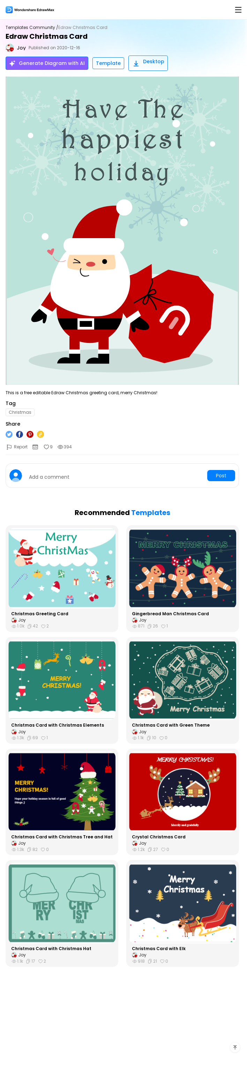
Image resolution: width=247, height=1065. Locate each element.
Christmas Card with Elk (159, 948)
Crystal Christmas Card (159, 837)
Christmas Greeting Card (39, 613)
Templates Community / (32, 27)
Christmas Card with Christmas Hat (51, 948)
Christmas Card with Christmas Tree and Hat (62, 837)
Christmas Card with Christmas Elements (57, 725)
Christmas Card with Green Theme (171, 725)
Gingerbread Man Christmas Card (170, 613)
